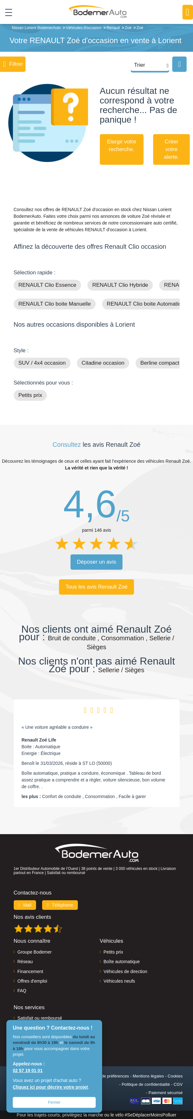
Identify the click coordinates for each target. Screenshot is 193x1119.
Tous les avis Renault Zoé (96, 587)
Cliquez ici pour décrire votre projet (50, 1087)
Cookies (175, 1076)
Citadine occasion (103, 363)
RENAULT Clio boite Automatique (147, 304)
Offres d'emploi (32, 981)
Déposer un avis (96, 562)
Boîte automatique (122, 961)
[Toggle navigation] (6, 12)
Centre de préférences (108, 1076)
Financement (30, 971)
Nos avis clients (32, 917)
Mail (25, 905)
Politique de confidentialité (146, 1084)
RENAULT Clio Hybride (120, 285)
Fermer (54, 1102)
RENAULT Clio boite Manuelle (55, 304)
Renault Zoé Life (39, 739)
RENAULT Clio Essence (48, 285)
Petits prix (30, 395)
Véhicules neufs (119, 981)
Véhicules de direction (125, 971)
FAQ (22, 990)
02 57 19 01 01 (27, 1070)
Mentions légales (148, 1076)
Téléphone (60, 905)
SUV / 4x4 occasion (42, 363)
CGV (178, 1084)
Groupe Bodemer (35, 952)
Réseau (25, 961)
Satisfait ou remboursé (40, 1018)
